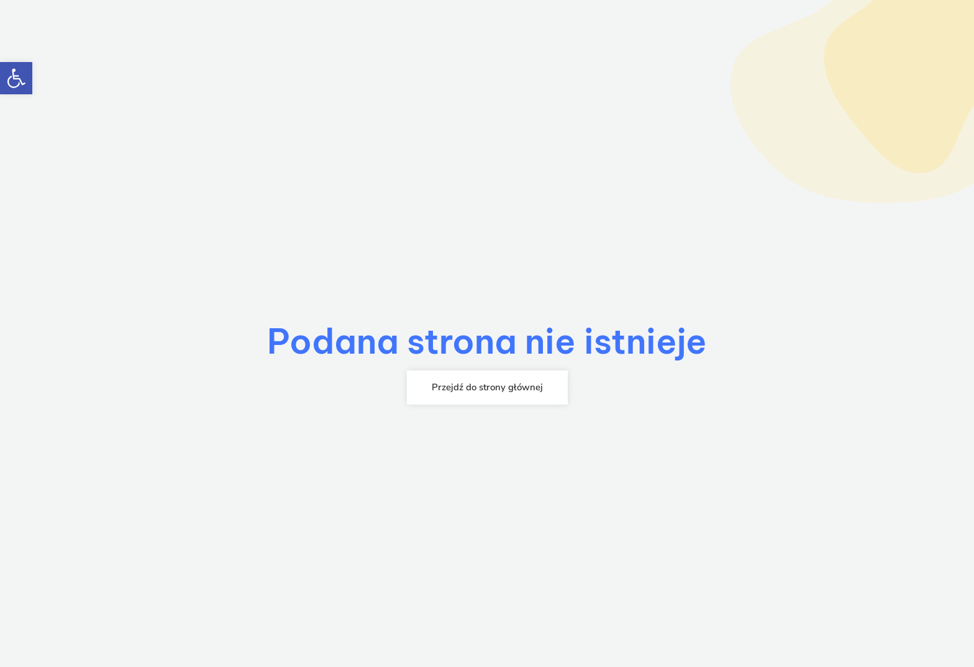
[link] (16, 78)
